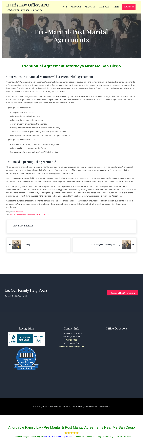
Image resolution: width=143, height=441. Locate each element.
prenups (45, 220)
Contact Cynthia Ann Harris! (17, 296)
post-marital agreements (17, 220)
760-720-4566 (71, 340)
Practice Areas (18, 217)
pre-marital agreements (34, 220)
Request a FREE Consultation (123, 293)
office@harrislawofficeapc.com (71, 346)
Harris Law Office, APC (27, 7)
